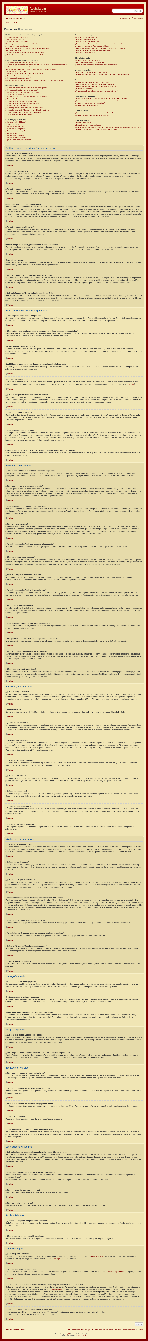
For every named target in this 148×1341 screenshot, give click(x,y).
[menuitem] (23, 18)
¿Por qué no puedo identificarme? (17, 46)
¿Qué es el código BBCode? (15, 122)
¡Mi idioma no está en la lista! (15, 71)
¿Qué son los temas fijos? (14, 135)
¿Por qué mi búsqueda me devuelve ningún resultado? (94, 84)
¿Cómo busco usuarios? (83, 89)
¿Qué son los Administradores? (86, 37)
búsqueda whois (56, 1289)
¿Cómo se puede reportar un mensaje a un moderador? (25, 108)
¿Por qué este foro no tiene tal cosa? (88, 125)
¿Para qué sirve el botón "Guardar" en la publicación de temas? (27, 110)
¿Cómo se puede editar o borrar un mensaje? (21, 90)
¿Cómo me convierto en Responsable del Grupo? (92, 46)
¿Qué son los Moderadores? (85, 39)
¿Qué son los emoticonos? (14, 126)
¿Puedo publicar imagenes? (15, 129)
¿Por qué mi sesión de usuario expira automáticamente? (25, 52)
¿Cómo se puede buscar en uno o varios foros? (92, 82)
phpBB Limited (97, 1256)
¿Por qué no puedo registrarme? (16, 41)
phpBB (131, 384)
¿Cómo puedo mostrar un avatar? (17, 76)
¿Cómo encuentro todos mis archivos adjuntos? (92, 115)
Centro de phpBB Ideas (115, 1272)
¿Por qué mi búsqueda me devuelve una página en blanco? (96, 86)
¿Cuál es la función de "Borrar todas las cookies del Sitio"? (26, 55)
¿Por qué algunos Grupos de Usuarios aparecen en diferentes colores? (100, 48)
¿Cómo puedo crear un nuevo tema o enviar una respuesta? (26, 88)
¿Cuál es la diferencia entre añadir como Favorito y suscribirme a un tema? (101, 98)
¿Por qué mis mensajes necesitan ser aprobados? (23, 112)
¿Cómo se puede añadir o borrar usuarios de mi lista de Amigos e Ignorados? (102, 74)
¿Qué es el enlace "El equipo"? (86, 52)
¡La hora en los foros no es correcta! (18, 67)
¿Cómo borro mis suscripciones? (87, 105)
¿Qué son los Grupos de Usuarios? (87, 41)
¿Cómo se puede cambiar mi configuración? (21, 62)
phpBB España (82, 1335)
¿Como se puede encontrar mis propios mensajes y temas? (96, 91)
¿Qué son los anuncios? (14, 133)
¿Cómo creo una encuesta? (15, 94)
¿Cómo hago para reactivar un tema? (18, 114)
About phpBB (56, 1259)
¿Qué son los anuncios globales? (17, 131)
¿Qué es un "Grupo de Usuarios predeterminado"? (93, 50)
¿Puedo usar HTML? (12, 124)
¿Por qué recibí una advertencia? (17, 105)
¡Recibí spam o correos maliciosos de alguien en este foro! (96, 65)
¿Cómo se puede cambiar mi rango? (18, 78)
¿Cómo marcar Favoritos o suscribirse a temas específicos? (96, 101)
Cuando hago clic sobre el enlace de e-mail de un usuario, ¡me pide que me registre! (35, 80)
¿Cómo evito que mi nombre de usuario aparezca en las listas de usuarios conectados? (36, 65)
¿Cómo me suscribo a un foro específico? (90, 103)
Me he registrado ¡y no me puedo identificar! (21, 44)
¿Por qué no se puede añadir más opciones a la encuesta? (26, 97)
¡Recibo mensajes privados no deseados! (89, 62)
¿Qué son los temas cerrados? (16, 137)
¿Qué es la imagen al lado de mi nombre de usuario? (24, 73)
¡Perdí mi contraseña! (13, 50)
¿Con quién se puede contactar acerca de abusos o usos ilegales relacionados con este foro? (108, 127)
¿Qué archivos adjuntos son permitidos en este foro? (94, 113)
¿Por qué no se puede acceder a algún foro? (21, 101)
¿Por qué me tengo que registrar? (17, 37)
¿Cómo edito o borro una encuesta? (18, 99)
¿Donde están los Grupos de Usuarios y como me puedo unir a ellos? (99, 44)
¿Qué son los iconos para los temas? (18, 140)
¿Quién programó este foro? (85, 122)
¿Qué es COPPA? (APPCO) (15, 39)
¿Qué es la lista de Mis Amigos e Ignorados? (91, 72)
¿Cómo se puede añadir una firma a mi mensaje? (22, 92)
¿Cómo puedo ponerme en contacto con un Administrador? (96, 129)
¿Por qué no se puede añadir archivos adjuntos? (22, 103)
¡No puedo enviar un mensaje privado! (88, 60)
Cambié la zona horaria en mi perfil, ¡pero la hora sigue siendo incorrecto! (31, 69)
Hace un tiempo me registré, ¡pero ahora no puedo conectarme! (27, 48)
